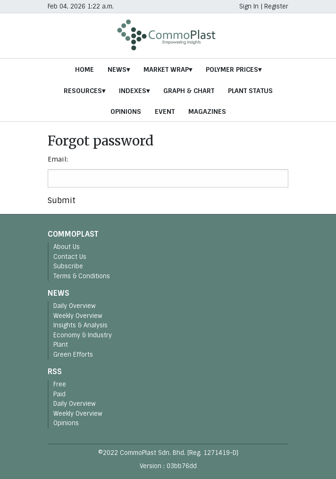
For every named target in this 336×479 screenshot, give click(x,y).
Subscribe (68, 266)
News (117, 69)
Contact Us (69, 257)
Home (84, 69)
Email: (58, 159)
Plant (60, 345)
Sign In (249, 6)
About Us (66, 247)
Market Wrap (166, 69)
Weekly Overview (77, 316)
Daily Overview (74, 306)
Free (59, 384)
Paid (59, 394)
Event (165, 111)
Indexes (132, 90)
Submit (62, 200)
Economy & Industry (82, 335)
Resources (83, 90)
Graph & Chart (188, 90)
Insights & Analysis (80, 325)
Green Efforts (73, 355)
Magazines (207, 111)
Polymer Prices (232, 69)
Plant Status (250, 90)
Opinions (125, 111)
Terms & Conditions (81, 276)
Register (276, 6)
